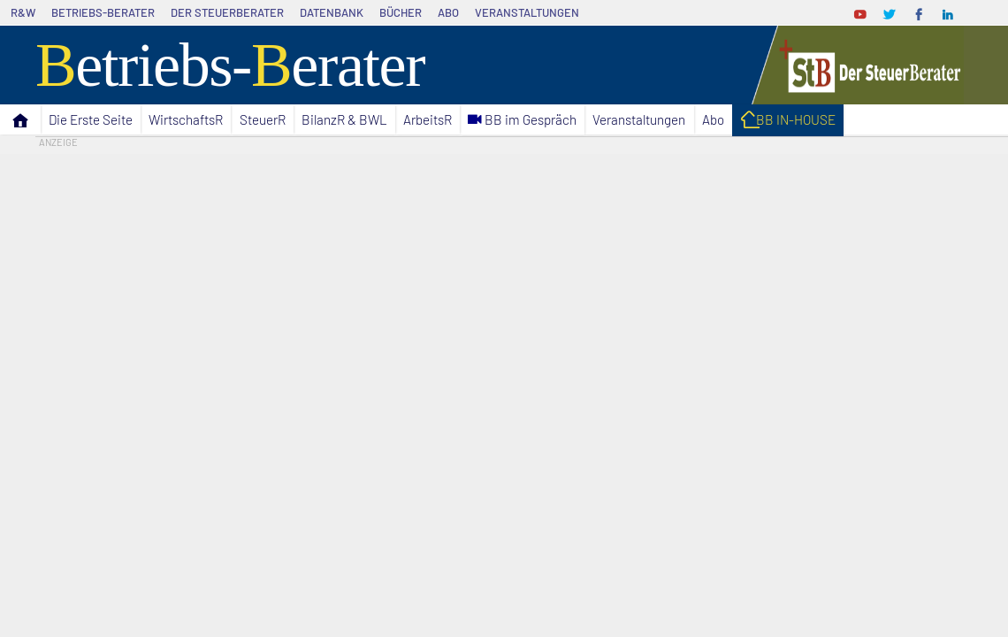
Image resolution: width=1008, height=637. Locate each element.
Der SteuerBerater (227, 12)
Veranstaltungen (527, 12)
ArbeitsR (427, 119)
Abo (448, 12)
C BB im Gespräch (522, 119)
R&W (23, 12)
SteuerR (263, 119)
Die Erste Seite (91, 119)
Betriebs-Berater (103, 12)
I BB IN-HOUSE (788, 122)
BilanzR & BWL (344, 119)
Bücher (400, 12)
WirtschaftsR (186, 119)
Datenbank (331, 12)
